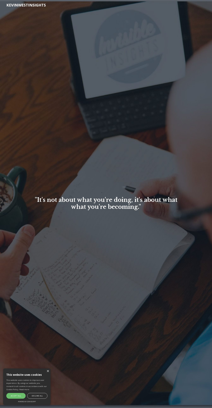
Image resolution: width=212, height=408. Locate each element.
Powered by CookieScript (27, 402)
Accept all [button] (16, 396)
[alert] (27, 386)
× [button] (48, 371)
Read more (24, 389)
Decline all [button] (37, 396)
